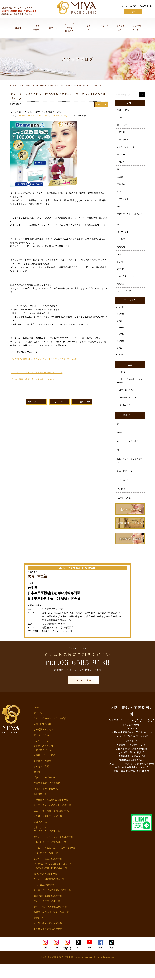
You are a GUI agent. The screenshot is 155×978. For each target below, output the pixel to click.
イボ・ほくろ (123, 141)
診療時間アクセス (137, 28)
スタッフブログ (104, 28)
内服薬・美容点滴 (125, 512)
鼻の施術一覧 (40, 808)
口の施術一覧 (40, 836)
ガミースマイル (124, 126)
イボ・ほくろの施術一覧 (46, 868)
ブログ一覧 (59, 402)
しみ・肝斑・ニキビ (126, 484)
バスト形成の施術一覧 (45, 899)
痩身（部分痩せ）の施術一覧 (48, 910)
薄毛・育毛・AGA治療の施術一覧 (50, 921)
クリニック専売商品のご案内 (48, 943)
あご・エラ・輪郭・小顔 (128, 453)
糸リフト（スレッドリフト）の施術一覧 (53, 851)
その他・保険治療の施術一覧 (48, 938)
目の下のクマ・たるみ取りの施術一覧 (52, 820)
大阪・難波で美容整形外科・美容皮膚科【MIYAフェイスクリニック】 (70, 971)
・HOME (121, 381)
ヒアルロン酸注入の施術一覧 (48, 873)
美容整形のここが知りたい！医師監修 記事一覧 (48, 762)
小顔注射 (121, 133)
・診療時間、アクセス (127, 408)
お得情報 (121, 254)
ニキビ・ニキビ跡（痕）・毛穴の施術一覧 (54, 862)
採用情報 (38, 786)
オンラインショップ (126, 149)
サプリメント (123, 203)
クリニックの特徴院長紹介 (69, 27)
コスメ (120, 261)
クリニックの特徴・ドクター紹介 (50, 733)
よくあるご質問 (120, 28)
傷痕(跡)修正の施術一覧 (45, 888)
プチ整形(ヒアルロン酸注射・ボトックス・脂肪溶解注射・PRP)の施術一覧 (54, 881)
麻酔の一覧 (39, 932)
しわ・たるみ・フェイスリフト (129, 473)
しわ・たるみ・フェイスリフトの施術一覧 (47, 844)
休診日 (120, 269)
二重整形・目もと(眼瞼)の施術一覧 (51, 814)
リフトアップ (123, 196)
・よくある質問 (124, 416)
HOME (18, 28)
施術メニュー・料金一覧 (46, 803)
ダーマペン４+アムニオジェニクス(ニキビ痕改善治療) (42, 115)
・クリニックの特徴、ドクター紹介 (129, 390)
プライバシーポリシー (45, 792)
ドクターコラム (88, 28)
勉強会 (120, 180)
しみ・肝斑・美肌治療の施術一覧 (50, 856)
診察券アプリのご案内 (45, 770)
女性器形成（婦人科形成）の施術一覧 (52, 905)
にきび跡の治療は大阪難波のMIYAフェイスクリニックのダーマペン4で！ (45, 359)
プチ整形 (121, 246)
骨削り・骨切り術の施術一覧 (48, 831)
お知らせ (121, 292)
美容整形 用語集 (42, 775)
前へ (36, 402)
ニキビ (120, 118)
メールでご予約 (77, 695)
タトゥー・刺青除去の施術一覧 (49, 893)
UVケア (120, 277)
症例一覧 (53, 28)
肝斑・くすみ (123, 110)
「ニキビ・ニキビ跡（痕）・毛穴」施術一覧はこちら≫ (36, 373)
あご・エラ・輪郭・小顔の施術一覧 (51, 825)
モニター (121, 157)
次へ (82, 402)
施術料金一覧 (37, 28)
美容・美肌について (126, 284)
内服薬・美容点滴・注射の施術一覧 (51, 927)
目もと (120, 444)
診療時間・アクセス (43, 744)
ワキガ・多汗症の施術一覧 (47, 916)
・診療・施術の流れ (126, 400)
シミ (119, 230)
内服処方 (121, 164)
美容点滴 (121, 188)
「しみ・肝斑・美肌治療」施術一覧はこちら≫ (32, 379)
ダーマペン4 (123, 238)
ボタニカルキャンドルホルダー (129, 221)
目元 (119, 211)
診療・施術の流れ (42, 738)
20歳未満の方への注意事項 (47, 797)
